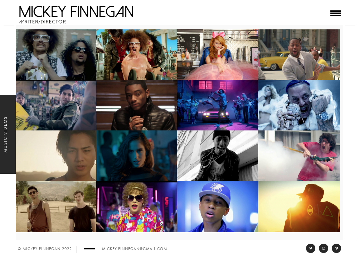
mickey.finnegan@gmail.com (134, 249)
